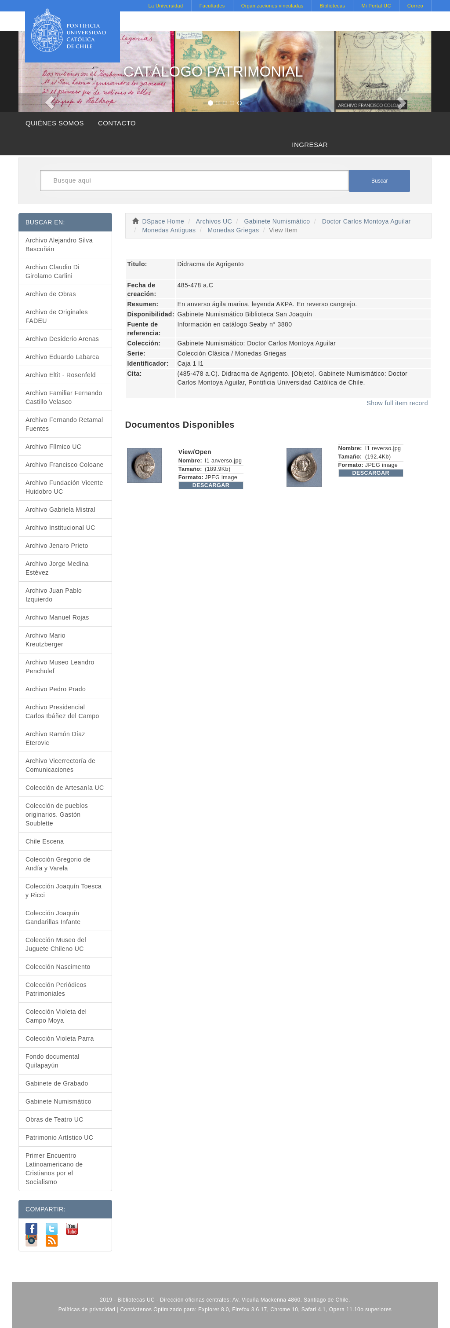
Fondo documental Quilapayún (52, 1061)
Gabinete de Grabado (56, 1083)
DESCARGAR (210, 485)
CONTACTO (117, 123)
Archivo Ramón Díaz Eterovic (55, 738)
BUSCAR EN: (45, 222)
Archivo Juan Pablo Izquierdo (53, 595)
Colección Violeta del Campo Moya (56, 1016)
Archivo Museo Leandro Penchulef (59, 667)
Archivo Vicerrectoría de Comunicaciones (60, 765)
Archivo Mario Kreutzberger (45, 640)
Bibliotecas (332, 5)
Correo (415, 5)
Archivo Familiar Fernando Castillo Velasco (63, 397)
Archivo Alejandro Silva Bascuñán (59, 245)
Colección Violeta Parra (59, 1038)
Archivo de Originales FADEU (56, 316)
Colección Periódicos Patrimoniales (56, 989)
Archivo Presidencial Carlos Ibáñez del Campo (62, 711)
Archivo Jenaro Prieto (56, 545)
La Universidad (165, 5)
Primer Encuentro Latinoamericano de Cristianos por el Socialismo (54, 1168)
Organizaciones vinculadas (272, 5)
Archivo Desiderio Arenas (62, 338)
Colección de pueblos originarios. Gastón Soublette (56, 814)
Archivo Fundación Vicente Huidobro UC (64, 487)
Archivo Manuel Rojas (57, 617)
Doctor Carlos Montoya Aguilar (366, 221)
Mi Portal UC (376, 5)
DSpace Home (163, 221)
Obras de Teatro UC (54, 1119)
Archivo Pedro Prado (55, 689)
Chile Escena (44, 841)
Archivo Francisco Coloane (64, 464)
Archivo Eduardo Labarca (62, 356)
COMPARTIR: (45, 1209)
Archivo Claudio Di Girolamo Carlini (52, 271)
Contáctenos (136, 1309)
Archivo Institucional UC (60, 527)
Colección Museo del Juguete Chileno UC (55, 944)
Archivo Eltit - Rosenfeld (60, 374)
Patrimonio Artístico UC (59, 1137)
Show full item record (397, 403)
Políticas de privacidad (87, 1309)
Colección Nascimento (58, 966)
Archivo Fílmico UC (53, 446)
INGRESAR (310, 144)
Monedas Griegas (233, 230)
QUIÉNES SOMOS (54, 123)
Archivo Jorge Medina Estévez (57, 568)
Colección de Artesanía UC (64, 787)
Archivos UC (214, 221)
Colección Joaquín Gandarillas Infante (53, 917)
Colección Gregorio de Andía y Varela (58, 864)
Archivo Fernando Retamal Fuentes (64, 424)
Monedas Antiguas (169, 230)
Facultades (212, 5)
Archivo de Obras (50, 293)
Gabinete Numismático (277, 221)
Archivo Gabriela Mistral (60, 509)
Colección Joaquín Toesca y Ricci (63, 891)
